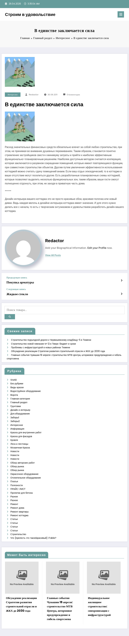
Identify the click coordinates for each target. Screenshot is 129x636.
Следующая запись (16, 288)
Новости (14, 445)
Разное (14, 488)
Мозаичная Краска (20, 441)
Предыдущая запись (16, 277)
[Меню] (121, 14)
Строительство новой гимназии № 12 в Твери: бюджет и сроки (43, 341)
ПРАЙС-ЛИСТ (17, 481)
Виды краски (17, 383)
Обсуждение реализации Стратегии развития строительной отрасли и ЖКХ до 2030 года (58, 348)
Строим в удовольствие (30, 14)
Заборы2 (15, 416)
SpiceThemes (96, 630)
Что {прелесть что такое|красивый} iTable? (33, 528)
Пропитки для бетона (21, 484)
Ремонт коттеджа (19, 506)
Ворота (14, 391)
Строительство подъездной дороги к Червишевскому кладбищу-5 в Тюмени (51, 337)
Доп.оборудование (20, 409)
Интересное (13, 94)
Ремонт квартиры (19, 502)
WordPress (60, 630)
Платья (14, 474)
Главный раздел (18, 398)
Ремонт (14, 495)
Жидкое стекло (16, 293)
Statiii (13, 376)
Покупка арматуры (18, 282)
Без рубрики (16, 380)
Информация (17, 423)
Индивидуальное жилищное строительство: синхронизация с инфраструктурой (99, 596)
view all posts (53, 255)
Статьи (14, 510)
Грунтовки (15, 401)
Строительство (18, 524)
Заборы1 (14, 412)
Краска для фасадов (21, 430)
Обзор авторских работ (22, 456)
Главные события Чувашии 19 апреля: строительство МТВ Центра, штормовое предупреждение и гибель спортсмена (60, 598)
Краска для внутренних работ (26, 427)
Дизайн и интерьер (20, 405)
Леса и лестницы (19, 438)
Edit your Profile (96, 247)
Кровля (14, 434)
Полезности (16, 477)
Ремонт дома (17, 499)
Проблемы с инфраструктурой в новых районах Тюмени (40, 344)
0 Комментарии (73, 94)
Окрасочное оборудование (24, 466)
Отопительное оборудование (25, 470)
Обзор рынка (17, 459)
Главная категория (20, 394)
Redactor (33, 94)
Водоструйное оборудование (25, 387)
